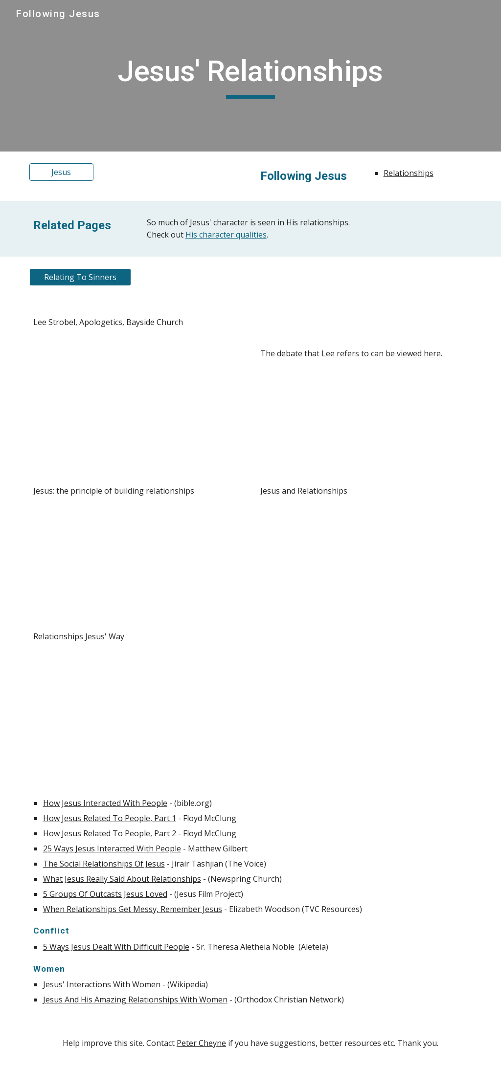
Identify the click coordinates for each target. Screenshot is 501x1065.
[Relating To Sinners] (80, 277)
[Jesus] (61, 172)
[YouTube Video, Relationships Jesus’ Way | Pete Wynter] (137, 709)
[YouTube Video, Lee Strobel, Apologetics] (137, 395)
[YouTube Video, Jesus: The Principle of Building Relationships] (137, 564)
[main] (250, 76)
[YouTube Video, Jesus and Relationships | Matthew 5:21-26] (364, 564)
